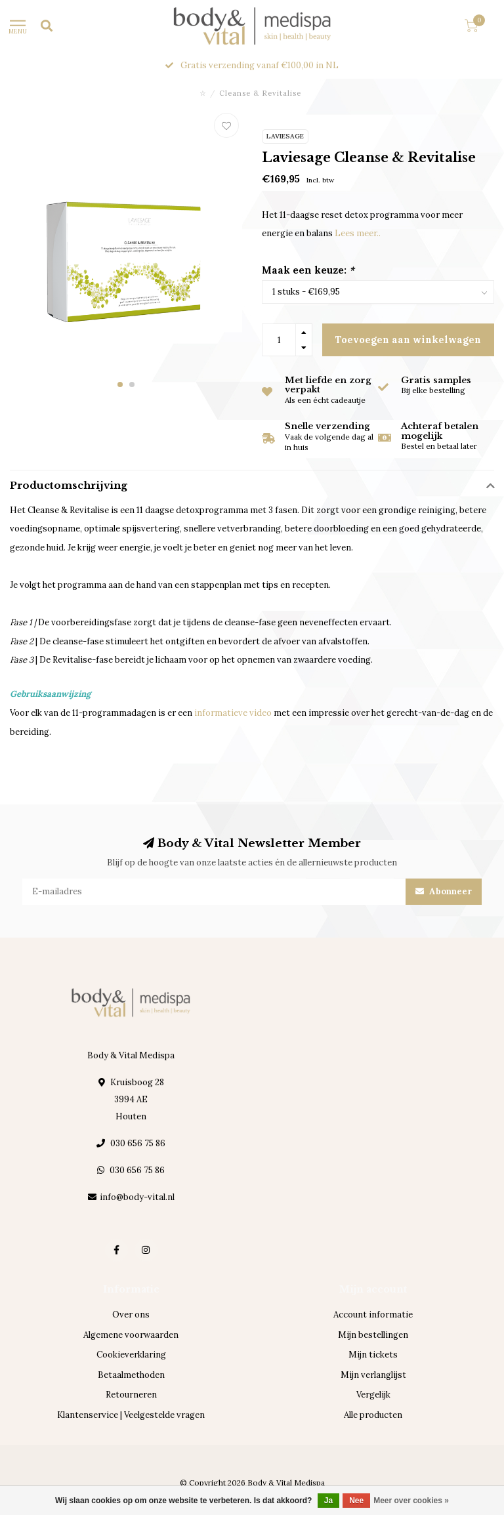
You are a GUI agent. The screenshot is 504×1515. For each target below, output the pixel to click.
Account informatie (373, 1314)
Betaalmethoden (131, 1374)
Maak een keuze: (308, 270)
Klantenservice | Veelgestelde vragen (131, 1415)
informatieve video (233, 712)
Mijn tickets (373, 1354)
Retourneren (131, 1394)
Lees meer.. (358, 233)
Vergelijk (373, 1394)
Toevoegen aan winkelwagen (408, 340)
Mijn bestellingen (373, 1334)
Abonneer (443, 891)
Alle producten (373, 1415)
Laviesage (285, 136)
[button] (120, 384)
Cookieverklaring (131, 1354)
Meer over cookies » (411, 1500)
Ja (328, 1500)
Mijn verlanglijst (373, 1374)
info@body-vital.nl (137, 1197)
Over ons (131, 1314)
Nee (356, 1500)
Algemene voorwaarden (130, 1334)
